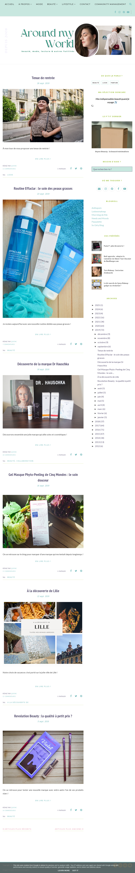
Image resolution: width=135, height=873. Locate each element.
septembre (103, 346)
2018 (97, 421)
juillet (100, 392)
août (100, 388)
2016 (97, 429)
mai (99, 400)
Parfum (114, 83)
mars (100, 409)
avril (100, 405)
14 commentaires (9, 810)
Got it (75, 870)
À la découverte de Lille (43, 590)
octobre (101, 342)
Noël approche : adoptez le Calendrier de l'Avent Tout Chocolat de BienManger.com (117, 258)
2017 (97, 425)
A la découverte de (18, 702)
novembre (102, 338)
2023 (97, 313)
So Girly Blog (98, 225)
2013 (97, 442)
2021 (97, 321)
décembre (102, 334)
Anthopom (97, 208)
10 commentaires (9, 455)
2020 (97, 325)
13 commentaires (9, 169)
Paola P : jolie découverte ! (114, 246)
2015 (97, 434)
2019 (97, 330)
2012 (97, 446)
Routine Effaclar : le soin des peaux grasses (43, 188)
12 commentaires (9, 696)
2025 (97, 305)
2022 (97, 317)
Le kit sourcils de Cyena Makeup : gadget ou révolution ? (116, 284)
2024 (97, 309)
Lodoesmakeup (99, 211)
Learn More (64, 870)
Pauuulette (97, 221)
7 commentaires (9, 344)
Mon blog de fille (99, 214)
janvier (101, 417)
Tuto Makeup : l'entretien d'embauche (113, 271)
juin (99, 396)
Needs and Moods (100, 218)
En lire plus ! (43, 158)
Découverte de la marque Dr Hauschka (43, 363)
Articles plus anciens (68, 828)
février (101, 413)
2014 (97, 438)
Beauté (11, 350)
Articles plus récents (18, 828)
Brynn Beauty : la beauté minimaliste (112, 151)
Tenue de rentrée (43, 77)
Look (10, 175)
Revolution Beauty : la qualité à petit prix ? (43, 715)
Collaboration (25, 461)
